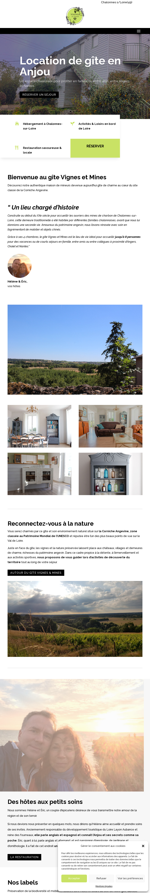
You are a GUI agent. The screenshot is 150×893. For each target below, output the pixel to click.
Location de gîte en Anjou (70, 66)
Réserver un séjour (39, 95)
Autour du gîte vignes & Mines (36, 572)
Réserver (93, 146)
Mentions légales (104, 886)
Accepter (74, 878)
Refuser (101, 878)
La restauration (24, 857)
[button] (143, 846)
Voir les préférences (130, 878)
